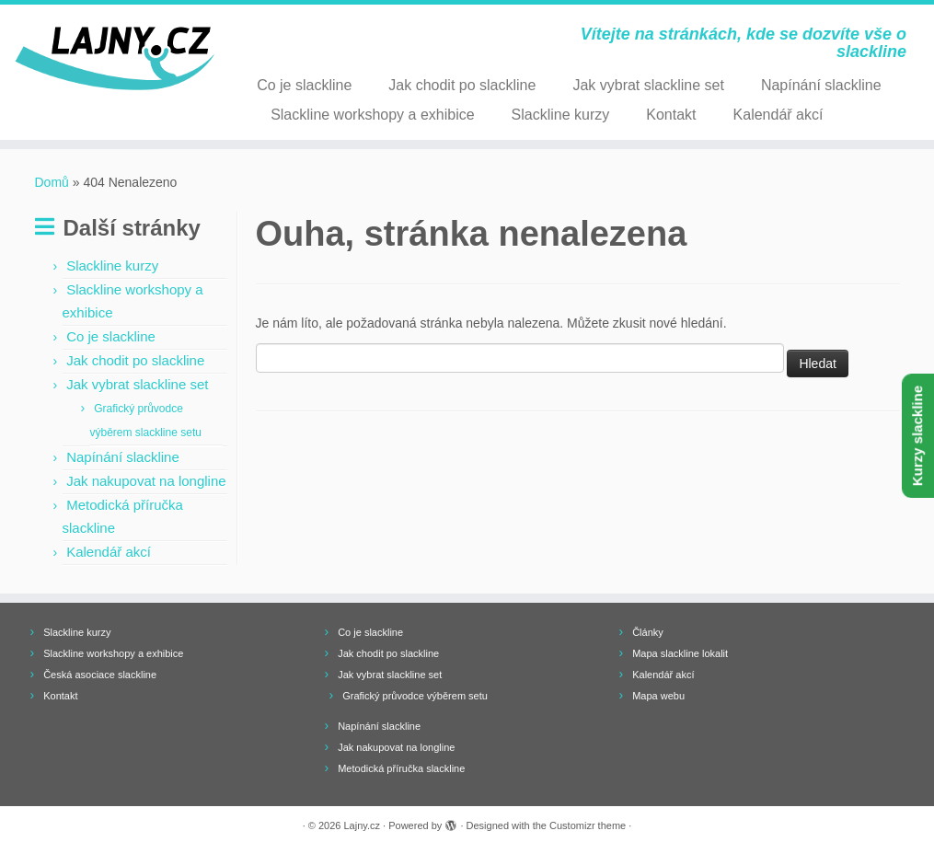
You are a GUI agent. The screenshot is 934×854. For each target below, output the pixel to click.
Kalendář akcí (778, 114)
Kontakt (671, 114)
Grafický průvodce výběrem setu (415, 695)
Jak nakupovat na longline (145, 481)
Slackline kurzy (561, 114)
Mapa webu (658, 695)
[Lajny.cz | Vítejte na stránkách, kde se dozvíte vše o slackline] (109, 59)
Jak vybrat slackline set (648, 85)
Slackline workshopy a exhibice (372, 114)
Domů (52, 182)
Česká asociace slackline (99, 674)
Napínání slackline (821, 85)
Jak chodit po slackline (462, 85)
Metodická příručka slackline (401, 768)
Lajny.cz (362, 825)
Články (647, 632)
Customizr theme (587, 825)
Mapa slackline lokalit (680, 653)
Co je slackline (304, 85)
